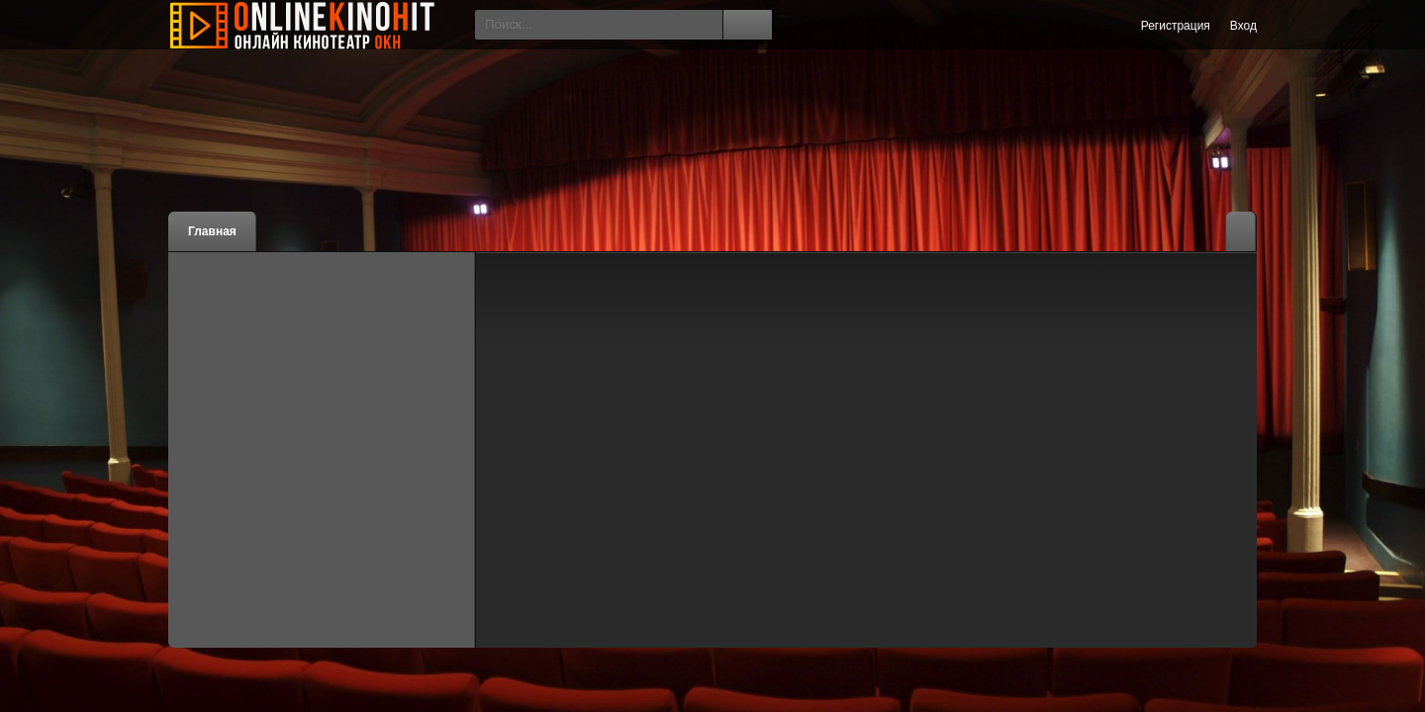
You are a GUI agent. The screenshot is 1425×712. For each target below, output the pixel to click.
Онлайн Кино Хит (316, 24)
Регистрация (1175, 26)
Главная (212, 231)
